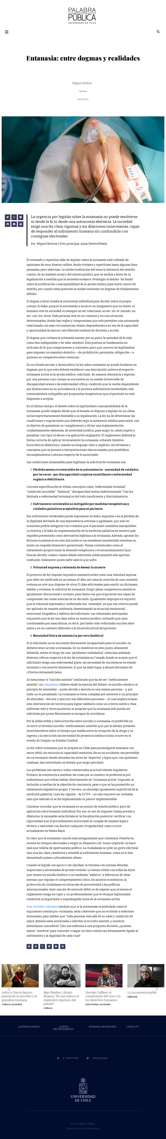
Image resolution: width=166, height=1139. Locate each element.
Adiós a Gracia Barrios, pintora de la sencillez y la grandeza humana (19, 995)
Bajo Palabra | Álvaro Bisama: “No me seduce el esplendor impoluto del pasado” (61, 997)
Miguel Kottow (82, 83)
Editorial (132, 996)
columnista (51, 684)
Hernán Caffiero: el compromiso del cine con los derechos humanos (103, 995)
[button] (7, 217)
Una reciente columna (42, 906)
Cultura (6, 1003)
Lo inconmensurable (141, 992)
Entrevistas (92, 1003)
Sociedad (16, 1003)
